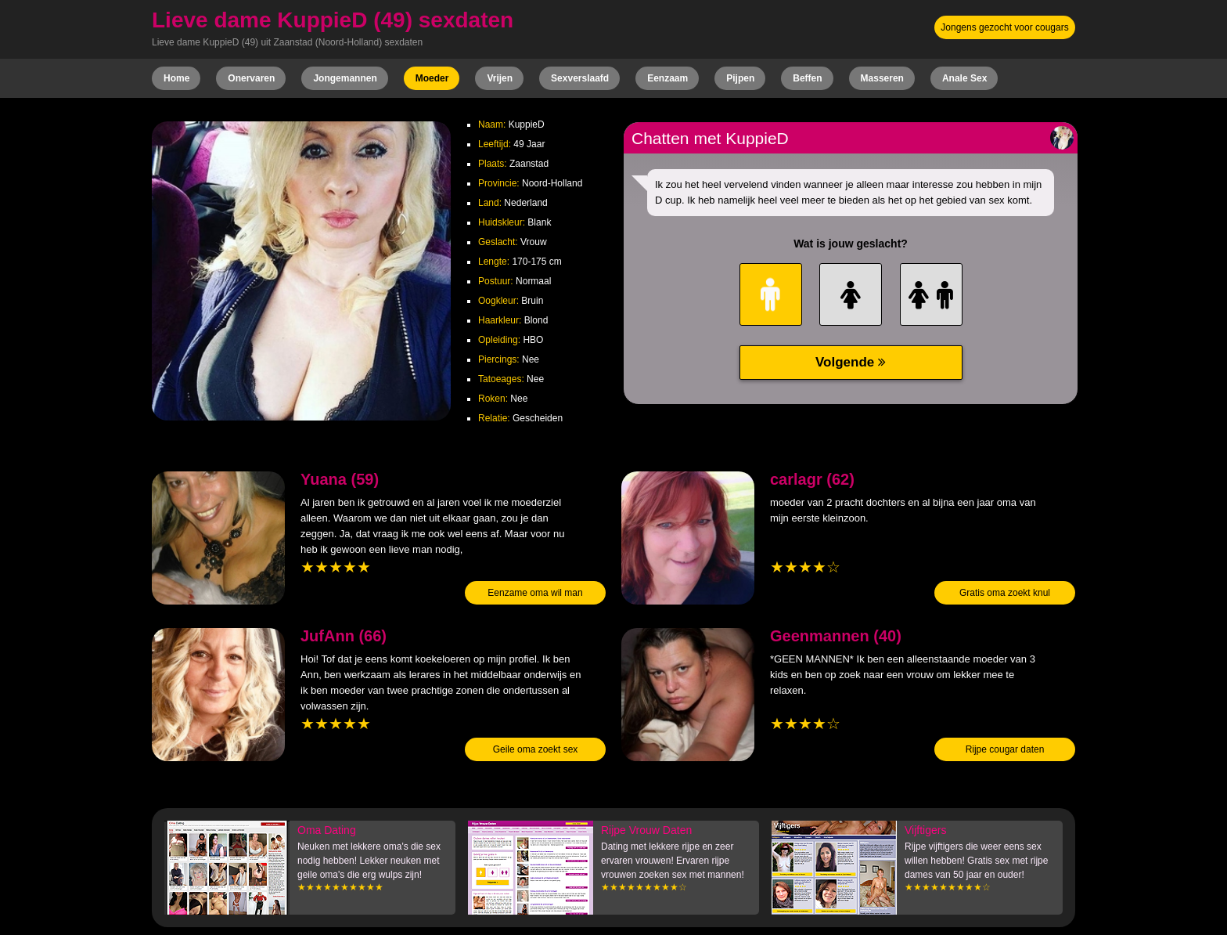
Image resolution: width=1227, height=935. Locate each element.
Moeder (432, 78)
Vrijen (500, 78)
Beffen (807, 78)
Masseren (882, 78)
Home (176, 78)
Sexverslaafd (580, 78)
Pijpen (740, 78)
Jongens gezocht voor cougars (1004, 27)
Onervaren (251, 78)
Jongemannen (344, 78)
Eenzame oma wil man (535, 592)
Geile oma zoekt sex (535, 749)
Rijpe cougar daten (1005, 749)
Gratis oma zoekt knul (1004, 592)
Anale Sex (964, 78)
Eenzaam (667, 78)
